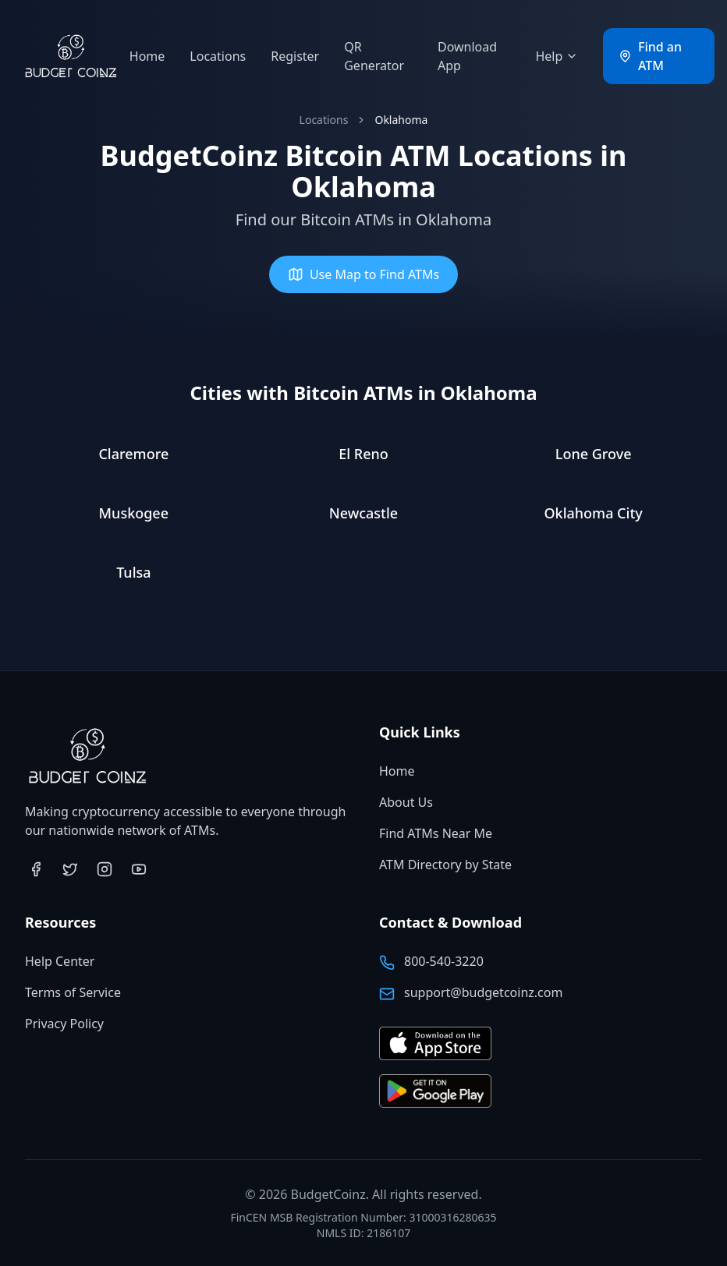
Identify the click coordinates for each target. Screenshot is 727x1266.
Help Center (59, 961)
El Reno (363, 453)
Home (147, 56)
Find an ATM (650, 56)
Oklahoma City (593, 513)
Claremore (133, 453)
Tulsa (133, 572)
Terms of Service (73, 992)
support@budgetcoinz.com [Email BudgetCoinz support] (483, 992)
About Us (406, 802)
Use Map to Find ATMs (363, 274)
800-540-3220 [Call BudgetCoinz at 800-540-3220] (444, 961)
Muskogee (133, 513)
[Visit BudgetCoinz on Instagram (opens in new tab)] (104, 869)
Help (556, 56)
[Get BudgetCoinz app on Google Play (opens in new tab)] (435, 1091)
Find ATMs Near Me (435, 833)
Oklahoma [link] (400, 119)
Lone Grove (593, 453)
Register (295, 56)
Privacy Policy (64, 1023)
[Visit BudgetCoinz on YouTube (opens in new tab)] (139, 869)
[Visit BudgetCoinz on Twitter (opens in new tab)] (70, 869)
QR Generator (374, 56)
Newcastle (363, 513)
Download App (467, 56)
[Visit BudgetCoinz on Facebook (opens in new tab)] (36, 869)
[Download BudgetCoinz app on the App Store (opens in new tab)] (435, 1044)
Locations (218, 56)
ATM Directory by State (445, 864)
